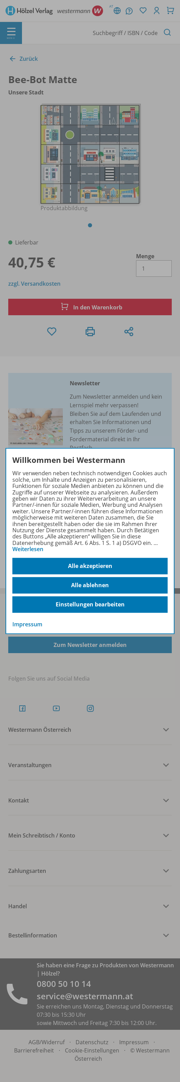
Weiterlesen (27, 549)
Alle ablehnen (90, 585)
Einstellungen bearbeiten (90, 604)
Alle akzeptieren (90, 566)
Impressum (27, 624)
